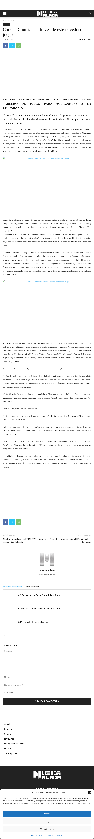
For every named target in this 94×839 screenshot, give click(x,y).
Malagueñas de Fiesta (14, 743)
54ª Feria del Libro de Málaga (33, 622)
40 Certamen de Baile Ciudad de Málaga (39, 595)
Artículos (8, 724)
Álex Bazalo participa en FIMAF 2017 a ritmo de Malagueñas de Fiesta (24, 540)
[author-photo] (47, 566)
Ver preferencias (47, 829)
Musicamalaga (47, 570)
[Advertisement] (47, 4)
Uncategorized (10, 753)
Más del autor (32, 586)
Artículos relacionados (13, 586)
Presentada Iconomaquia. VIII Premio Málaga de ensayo (70, 540)
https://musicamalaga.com (47, 574)
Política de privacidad (55, 835)
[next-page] (9, 635)
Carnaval (8, 729)
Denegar (47, 821)
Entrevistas (9, 738)
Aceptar (47, 814)
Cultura (12, 20)
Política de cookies (36, 835)
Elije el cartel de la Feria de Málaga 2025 (39, 608)
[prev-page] (4, 635)
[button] (89, 792)
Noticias (8, 748)
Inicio (5, 20)
